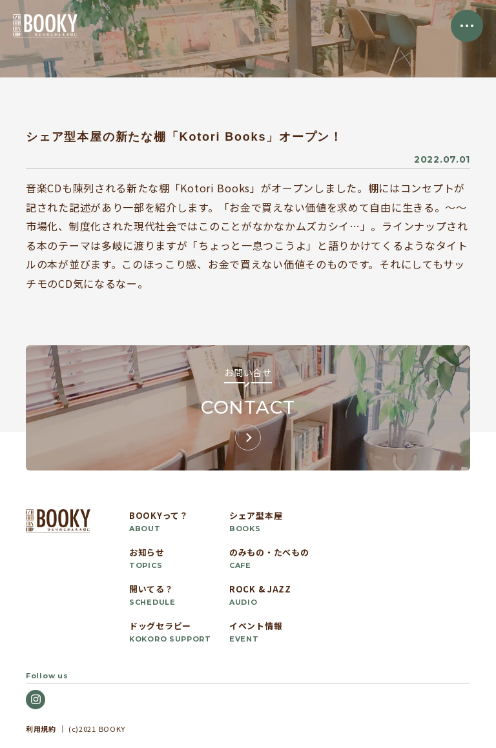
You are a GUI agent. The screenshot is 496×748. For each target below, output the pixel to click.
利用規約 (41, 728)
